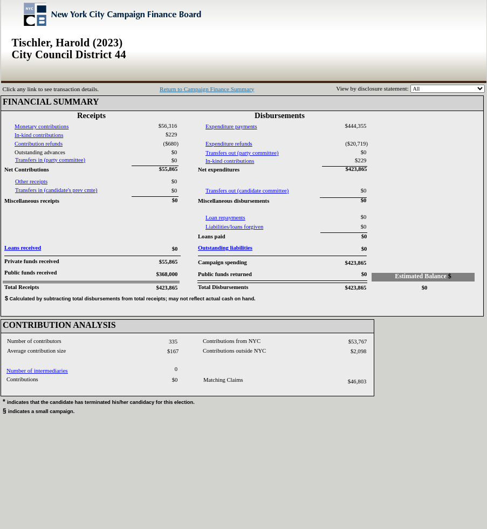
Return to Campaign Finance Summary (207, 89)
